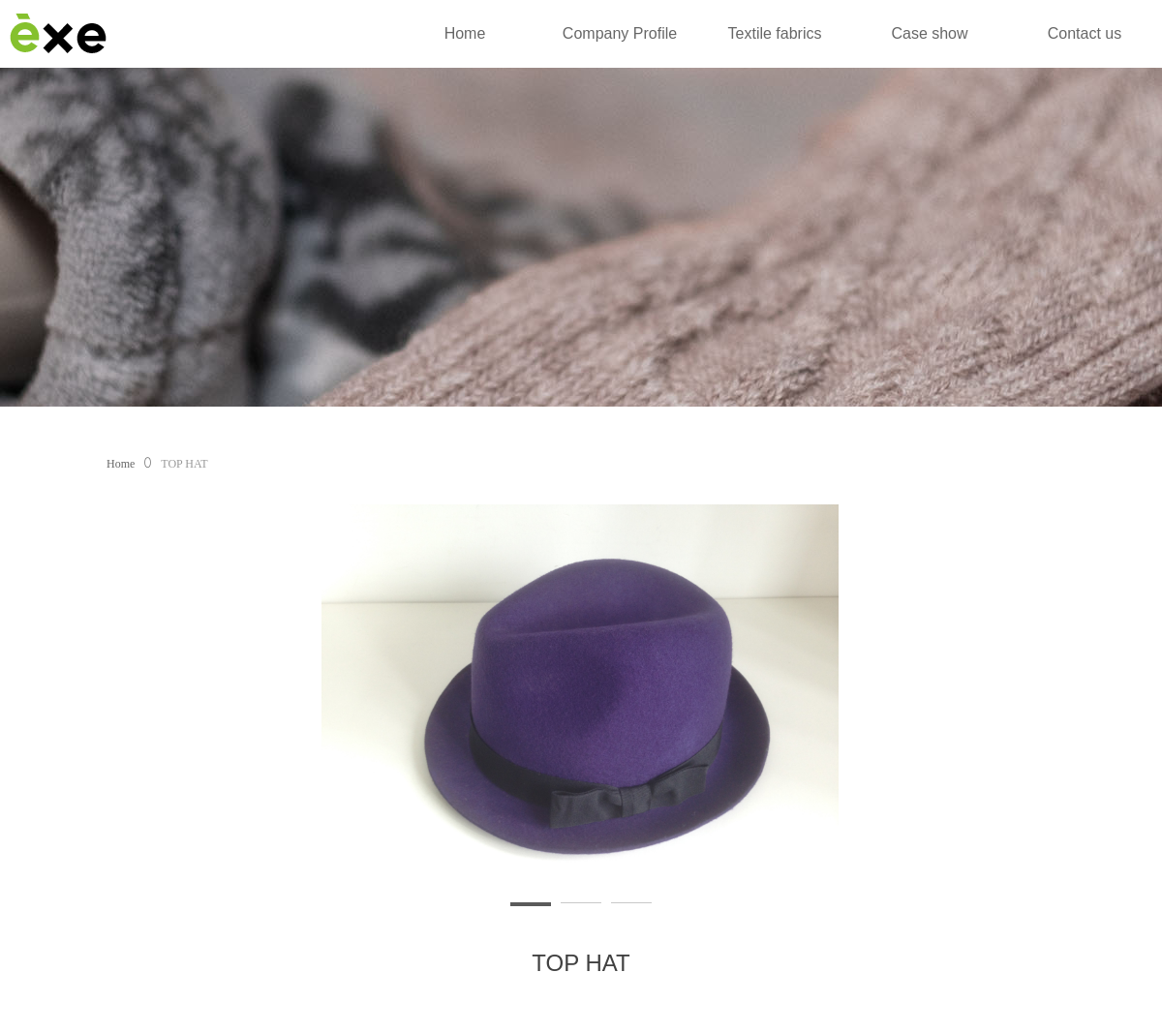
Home (121, 464)
